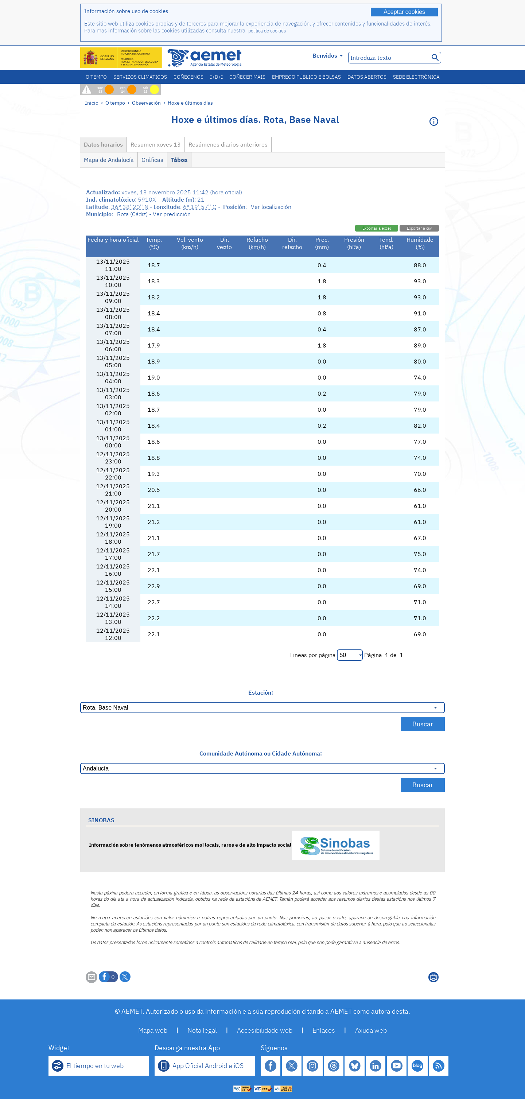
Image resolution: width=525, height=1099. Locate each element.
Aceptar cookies (404, 12)
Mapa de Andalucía (109, 159)
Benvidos (327, 55)
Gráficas (152, 159)
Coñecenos (188, 77)
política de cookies (267, 31)
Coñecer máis (247, 77)
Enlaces (323, 1030)
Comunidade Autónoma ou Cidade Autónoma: (260, 753)
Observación (146, 102)
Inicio (91, 102)
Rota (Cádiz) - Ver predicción (154, 214)
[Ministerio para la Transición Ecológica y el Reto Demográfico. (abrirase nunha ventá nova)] (121, 57)
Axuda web (371, 1030)
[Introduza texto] (388, 57)
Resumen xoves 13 (156, 144)
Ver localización (271, 206)
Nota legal (202, 1030)
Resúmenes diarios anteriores (228, 144)
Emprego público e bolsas (306, 77)
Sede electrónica (416, 77)
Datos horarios (103, 144)
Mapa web (152, 1030)
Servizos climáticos (140, 77)
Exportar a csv (419, 228)
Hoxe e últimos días (190, 102)
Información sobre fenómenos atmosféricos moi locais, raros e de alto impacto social (234, 844)
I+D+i (216, 77)
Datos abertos (366, 77)
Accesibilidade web (264, 1030)
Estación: (260, 692)
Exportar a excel (376, 228)
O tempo (96, 77)
